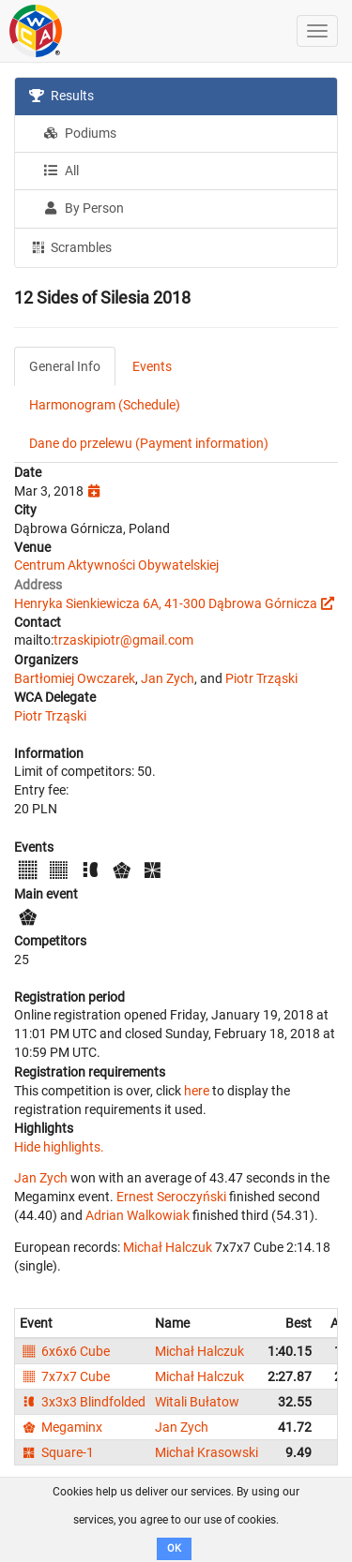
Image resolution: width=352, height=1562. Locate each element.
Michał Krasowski (206, 1452)
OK (174, 1548)
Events (152, 366)
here (196, 1090)
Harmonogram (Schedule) (104, 404)
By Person (83, 208)
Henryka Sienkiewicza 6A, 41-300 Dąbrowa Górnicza (165, 603)
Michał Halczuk (167, 1247)
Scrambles (70, 246)
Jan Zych (167, 678)
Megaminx (61, 1427)
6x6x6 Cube (65, 1351)
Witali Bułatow (197, 1401)
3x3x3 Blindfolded (82, 1401)
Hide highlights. (59, 1146)
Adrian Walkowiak (137, 1215)
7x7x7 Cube (65, 1376)
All (61, 170)
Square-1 (57, 1452)
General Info (64, 366)
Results (61, 95)
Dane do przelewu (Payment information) (148, 443)
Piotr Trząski (261, 678)
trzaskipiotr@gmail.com (123, 639)
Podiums (79, 133)
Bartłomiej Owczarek (74, 678)
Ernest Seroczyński (171, 1196)
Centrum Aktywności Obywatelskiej (116, 565)
